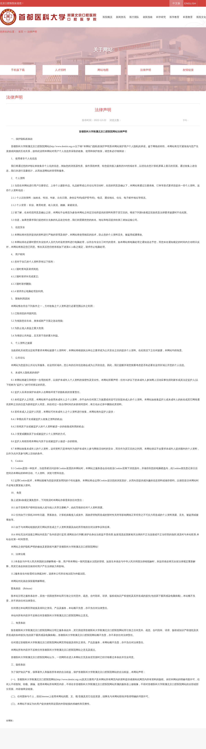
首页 (20, 31)
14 (198, 120)
